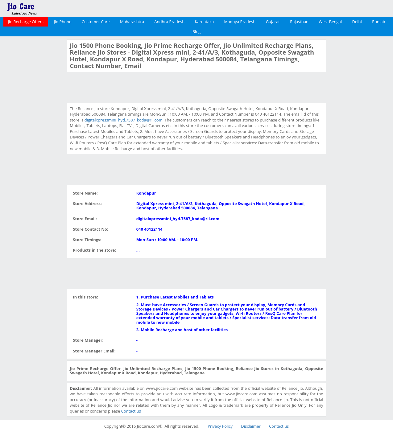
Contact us (131, 411)
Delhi (357, 21)
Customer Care (96, 21)
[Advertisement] (32, 131)
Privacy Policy (220, 426)
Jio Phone (62, 21)
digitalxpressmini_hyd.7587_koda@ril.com (124, 120)
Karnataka (204, 21)
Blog (196, 31)
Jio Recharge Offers (25, 21)
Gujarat (273, 21)
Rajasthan (299, 21)
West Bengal (330, 21)
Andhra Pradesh (169, 21)
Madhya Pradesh (240, 21)
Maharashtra (132, 21)
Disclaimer (251, 426)
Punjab (378, 21)
